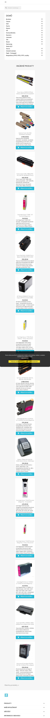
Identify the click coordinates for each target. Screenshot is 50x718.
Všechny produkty (12, 685)
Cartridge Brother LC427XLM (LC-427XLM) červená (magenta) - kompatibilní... (25, 420)
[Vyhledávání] (13, 7)
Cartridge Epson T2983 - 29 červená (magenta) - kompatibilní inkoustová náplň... (25, 216)
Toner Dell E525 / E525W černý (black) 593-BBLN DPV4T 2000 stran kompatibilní (25, 257)
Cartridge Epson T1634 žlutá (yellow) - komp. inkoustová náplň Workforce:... (25, 338)
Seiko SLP (9, 46)
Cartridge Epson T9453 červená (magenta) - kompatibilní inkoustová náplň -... (25, 502)
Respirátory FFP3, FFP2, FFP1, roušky (17, 55)
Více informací (25, 358)
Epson (8, 28)
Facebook (6, 695)
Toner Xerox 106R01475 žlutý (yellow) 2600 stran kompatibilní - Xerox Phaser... (25, 93)
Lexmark (9, 37)
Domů (9, 15)
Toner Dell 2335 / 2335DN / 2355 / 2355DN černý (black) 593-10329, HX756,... (25, 624)
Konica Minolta (10, 33)
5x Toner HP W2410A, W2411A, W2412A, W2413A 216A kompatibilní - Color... (25, 379)
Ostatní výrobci (11, 51)
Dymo (8, 26)
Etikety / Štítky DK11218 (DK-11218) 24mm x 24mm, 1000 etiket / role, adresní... (25, 461)
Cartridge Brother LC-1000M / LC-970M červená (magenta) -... (25, 582)
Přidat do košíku (25, 107)
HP (7, 30)
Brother (8, 19)
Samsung (9, 44)
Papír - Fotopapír (11, 53)
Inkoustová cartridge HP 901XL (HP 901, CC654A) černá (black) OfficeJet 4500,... (25, 665)
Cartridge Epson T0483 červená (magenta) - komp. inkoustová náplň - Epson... (25, 542)
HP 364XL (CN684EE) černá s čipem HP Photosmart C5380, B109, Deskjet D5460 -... (25, 297)
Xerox (8, 49)
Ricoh (8, 42)
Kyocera (8, 35)
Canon (8, 21)
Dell (7, 24)
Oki (7, 39)
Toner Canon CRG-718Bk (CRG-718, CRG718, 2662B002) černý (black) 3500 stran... (25, 175)
